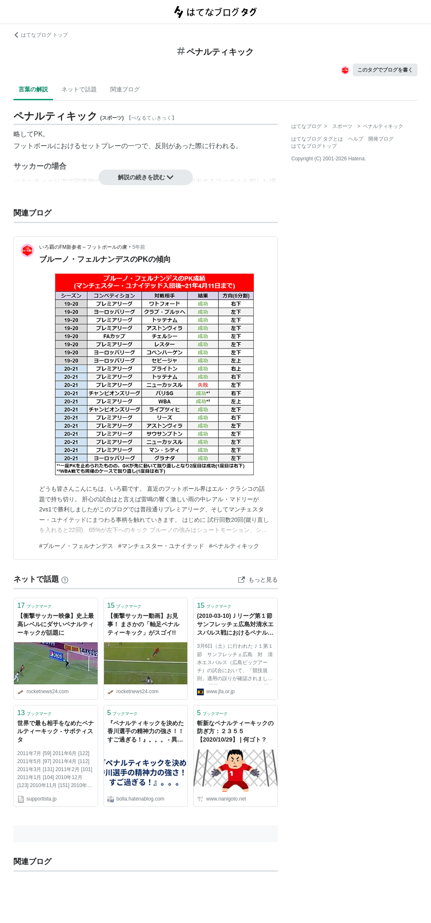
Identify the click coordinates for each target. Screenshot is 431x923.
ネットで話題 (79, 89)
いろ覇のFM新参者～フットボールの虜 (83, 247)
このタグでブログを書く (385, 70)
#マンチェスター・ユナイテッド (161, 546)
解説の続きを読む (145, 177)
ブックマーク (34, 605)
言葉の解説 (33, 89)
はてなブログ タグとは (317, 139)
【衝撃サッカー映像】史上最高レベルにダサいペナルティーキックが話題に (55, 624)
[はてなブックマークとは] (64, 579)
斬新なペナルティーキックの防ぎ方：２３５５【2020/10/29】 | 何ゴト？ (235, 731)
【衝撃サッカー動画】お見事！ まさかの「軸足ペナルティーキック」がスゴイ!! (143, 624)
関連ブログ (125, 89)
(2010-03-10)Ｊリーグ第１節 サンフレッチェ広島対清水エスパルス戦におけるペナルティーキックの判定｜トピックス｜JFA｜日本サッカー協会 (235, 624)
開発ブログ (381, 139)
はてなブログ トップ (40, 35)
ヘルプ (355, 139)
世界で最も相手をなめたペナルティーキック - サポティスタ (55, 731)
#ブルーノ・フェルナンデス (76, 546)
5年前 (139, 247)
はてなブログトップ (314, 146)
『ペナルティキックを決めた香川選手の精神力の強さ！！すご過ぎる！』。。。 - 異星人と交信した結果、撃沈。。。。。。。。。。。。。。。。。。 (145, 732)
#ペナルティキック (234, 546)
